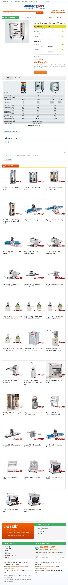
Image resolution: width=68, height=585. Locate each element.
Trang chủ (5, 1)
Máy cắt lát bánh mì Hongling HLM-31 (32, 510)
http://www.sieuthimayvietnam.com (16, 566)
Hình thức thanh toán (15, 1)
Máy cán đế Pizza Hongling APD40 (11, 478)
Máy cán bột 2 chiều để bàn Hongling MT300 (32, 252)
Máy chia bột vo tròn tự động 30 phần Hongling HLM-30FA (55, 349)
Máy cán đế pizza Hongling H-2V (33, 478)
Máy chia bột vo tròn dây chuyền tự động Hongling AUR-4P (12, 349)
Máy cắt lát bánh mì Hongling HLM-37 (11, 510)
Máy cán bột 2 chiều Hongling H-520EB (32, 445)
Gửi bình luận (8, 159)
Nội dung (6, 142)
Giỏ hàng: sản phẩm (55, 17)
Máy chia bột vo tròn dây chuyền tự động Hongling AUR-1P (12, 317)
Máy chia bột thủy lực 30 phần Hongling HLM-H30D (33, 349)
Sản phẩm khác (9, 166)
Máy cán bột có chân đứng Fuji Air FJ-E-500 (54, 220)
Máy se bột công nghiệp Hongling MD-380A (10, 381)
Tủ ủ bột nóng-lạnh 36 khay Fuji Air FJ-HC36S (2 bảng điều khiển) (12, 221)
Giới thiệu (7, 547)
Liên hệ (47, 1)
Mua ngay (40, 72)
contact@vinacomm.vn (9, 568)
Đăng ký (62, 557)
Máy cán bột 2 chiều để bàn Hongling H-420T (32, 285)
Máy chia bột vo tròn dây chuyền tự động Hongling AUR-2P (33, 317)
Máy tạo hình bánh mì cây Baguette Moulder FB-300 (53, 413)
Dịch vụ (41, 1)
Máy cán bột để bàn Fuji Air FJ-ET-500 (33, 220)
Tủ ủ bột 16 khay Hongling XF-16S (12, 413)
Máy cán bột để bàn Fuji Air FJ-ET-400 (12, 252)
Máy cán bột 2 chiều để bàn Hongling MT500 (11, 285)
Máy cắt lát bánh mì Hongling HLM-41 (54, 478)
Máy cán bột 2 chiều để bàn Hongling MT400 (53, 252)
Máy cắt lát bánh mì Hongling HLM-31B (54, 381)
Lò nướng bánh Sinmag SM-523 (11, 131)
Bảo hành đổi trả (33, 1)
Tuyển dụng (8, 548)
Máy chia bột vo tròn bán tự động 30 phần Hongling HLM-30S (33, 382)
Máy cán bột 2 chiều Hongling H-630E (54, 285)
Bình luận (18, 78)
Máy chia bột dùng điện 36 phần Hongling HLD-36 (33, 413)
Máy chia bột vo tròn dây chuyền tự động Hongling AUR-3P (55, 317)
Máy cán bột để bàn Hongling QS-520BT (11, 445)
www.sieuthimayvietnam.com (42, 554)
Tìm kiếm (39, 13)
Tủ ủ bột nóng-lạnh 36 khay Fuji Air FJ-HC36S (54, 188)
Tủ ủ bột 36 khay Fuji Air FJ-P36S (32, 188)
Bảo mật (24, 1)
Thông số (9, 78)
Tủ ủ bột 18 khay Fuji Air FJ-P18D (11, 188)
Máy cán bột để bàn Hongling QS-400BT (54, 445)
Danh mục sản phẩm (8, 17)
